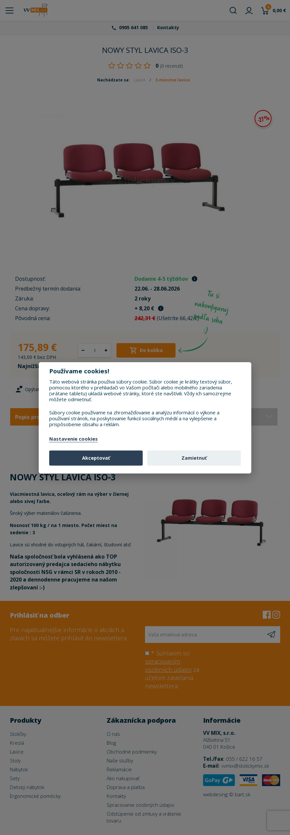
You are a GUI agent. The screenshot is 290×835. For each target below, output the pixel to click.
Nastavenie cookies (73, 439)
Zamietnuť (194, 458)
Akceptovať (96, 458)
